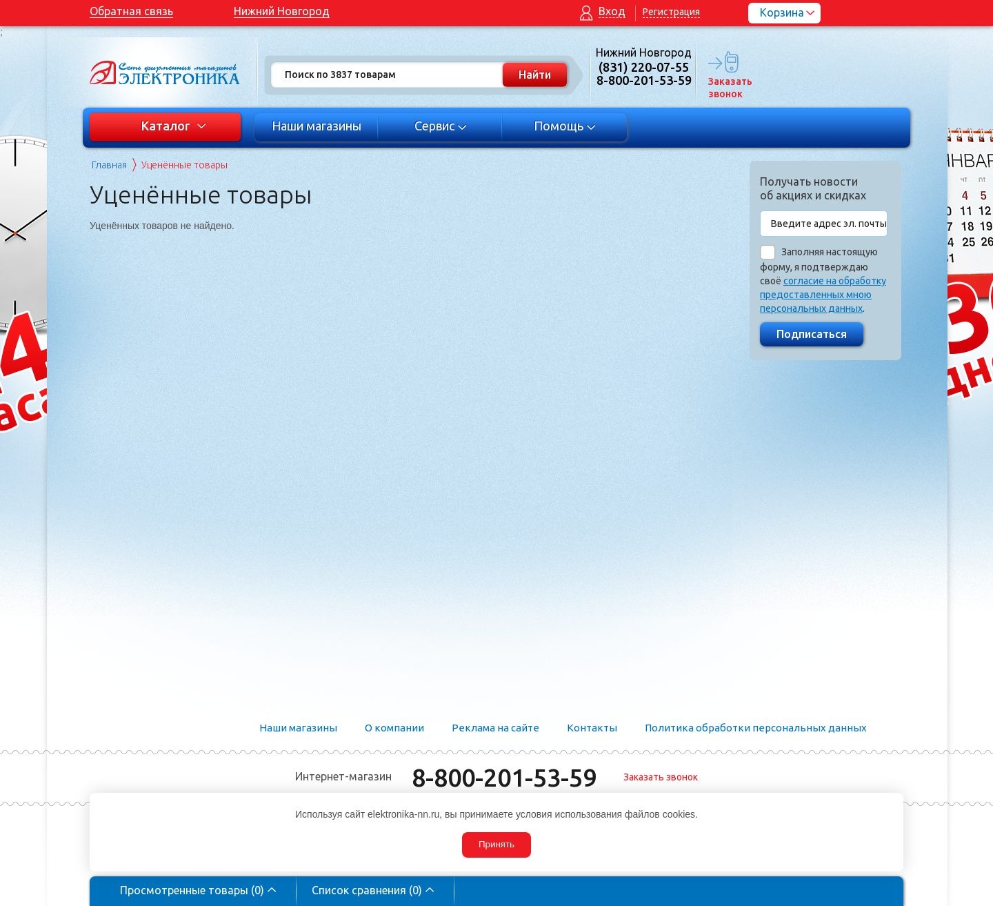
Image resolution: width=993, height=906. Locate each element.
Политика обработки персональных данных (756, 727)
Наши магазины (316, 125)
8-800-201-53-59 (504, 777)
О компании (394, 727)
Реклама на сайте (495, 727)
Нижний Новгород (282, 11)
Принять (496, 844)
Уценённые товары (184, 164)
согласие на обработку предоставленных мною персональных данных (823, 294)
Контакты (592, 727)
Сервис (441, 125)
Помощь (565, 125)
